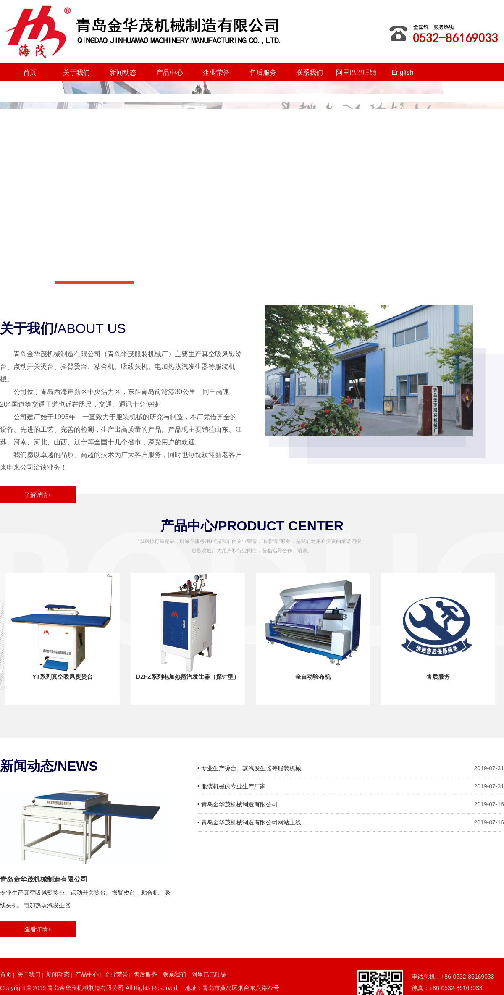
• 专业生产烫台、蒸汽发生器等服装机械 (249, 768)
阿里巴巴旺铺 (356, 72)
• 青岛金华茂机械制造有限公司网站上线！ (252, 822)
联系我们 (309, 72)
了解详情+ (37, 494)
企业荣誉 (216, 72)
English (402, 72)
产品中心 (169, 72)
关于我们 (76, 72)
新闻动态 (123, 72)
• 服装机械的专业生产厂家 (231, 786)
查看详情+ (37, 929)
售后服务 (262, 72)
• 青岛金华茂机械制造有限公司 (237, 804)
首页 (30, 72)
